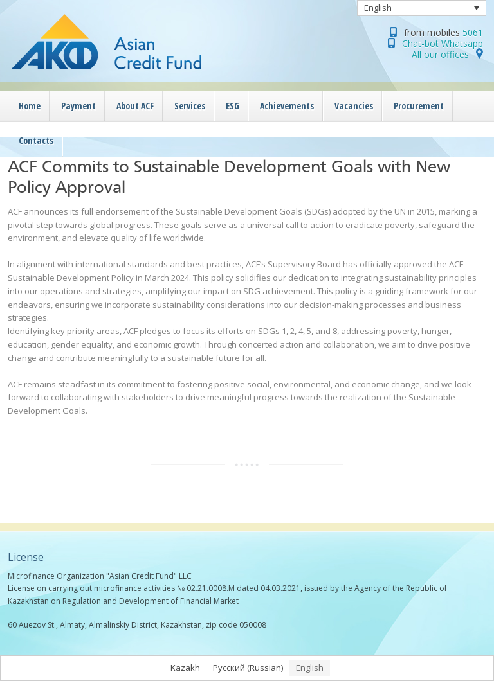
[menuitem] (422, 8)
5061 (472, 32)
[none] (422, 8)
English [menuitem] (378, 7)
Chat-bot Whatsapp (442, 43)
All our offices (440, 54)
